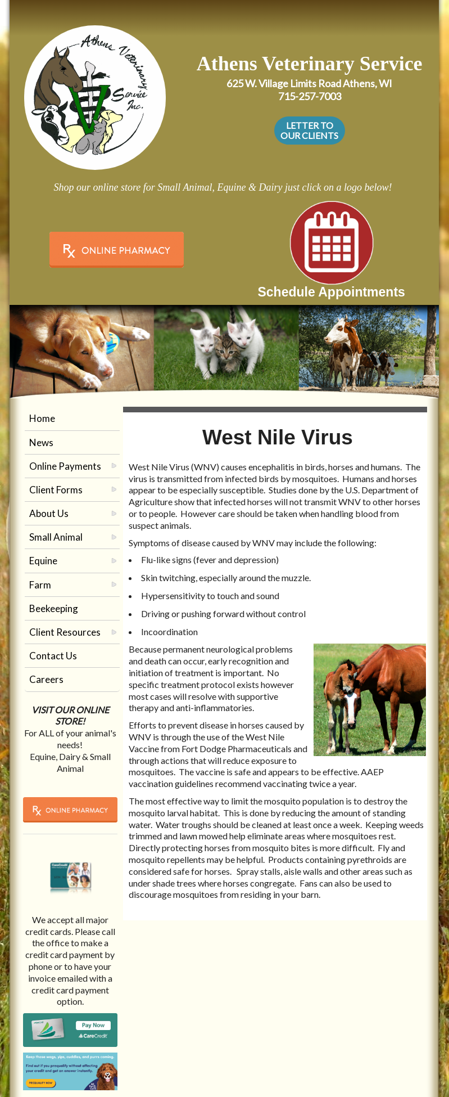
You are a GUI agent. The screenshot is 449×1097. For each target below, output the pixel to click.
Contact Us (53, 656)
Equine (43, 561)
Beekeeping (53, 608)
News (41, 442)
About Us (49, 513)
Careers (46, 679)
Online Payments (65, 466)
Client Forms (56, 490)
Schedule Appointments (331, 292)
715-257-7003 (309, 96)
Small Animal (56, 537)
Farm (40, 585)
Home (42, 418)
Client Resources (65, 632)
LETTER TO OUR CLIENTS (309, 130)
